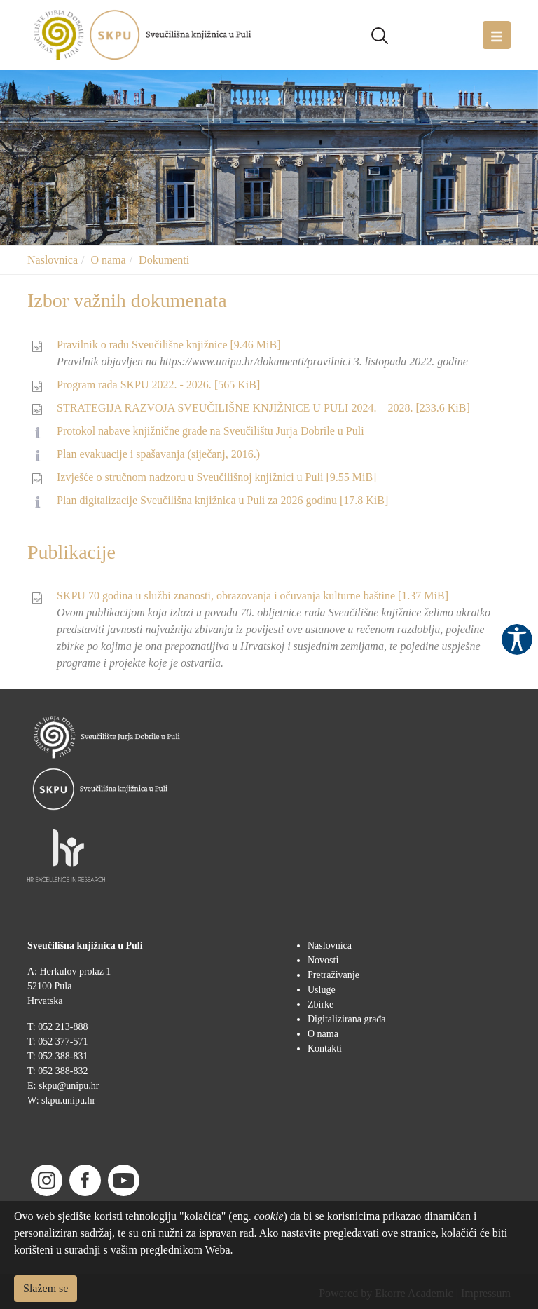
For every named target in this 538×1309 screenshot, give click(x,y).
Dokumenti (164, 260)
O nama (107, 260)
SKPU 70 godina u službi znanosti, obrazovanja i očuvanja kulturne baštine (252, 596)
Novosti (323, 960)
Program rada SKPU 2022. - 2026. (158, 385)
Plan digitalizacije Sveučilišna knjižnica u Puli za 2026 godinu (222, 500)
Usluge (322, 989)
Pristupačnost (517, 639)
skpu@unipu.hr (69, 1085)
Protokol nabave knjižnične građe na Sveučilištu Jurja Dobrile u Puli (210, 431)
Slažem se (45, 1288)
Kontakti (325, 1048)
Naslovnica (52, 260)
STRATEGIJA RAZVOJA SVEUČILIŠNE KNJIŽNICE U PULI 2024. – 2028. (263, 408)
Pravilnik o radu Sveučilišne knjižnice (169, 345)
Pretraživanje (333, 975)
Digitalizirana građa (347, 1019)
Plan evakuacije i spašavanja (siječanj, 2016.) (158, 454)
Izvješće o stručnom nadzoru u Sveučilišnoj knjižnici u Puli (216, 477)
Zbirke (320, 1004)
